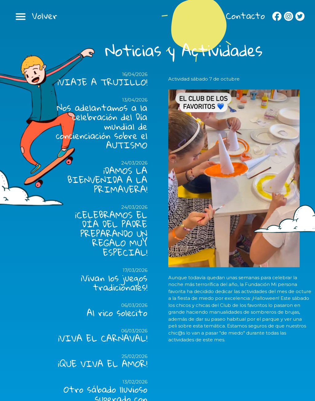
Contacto (245, 15)
